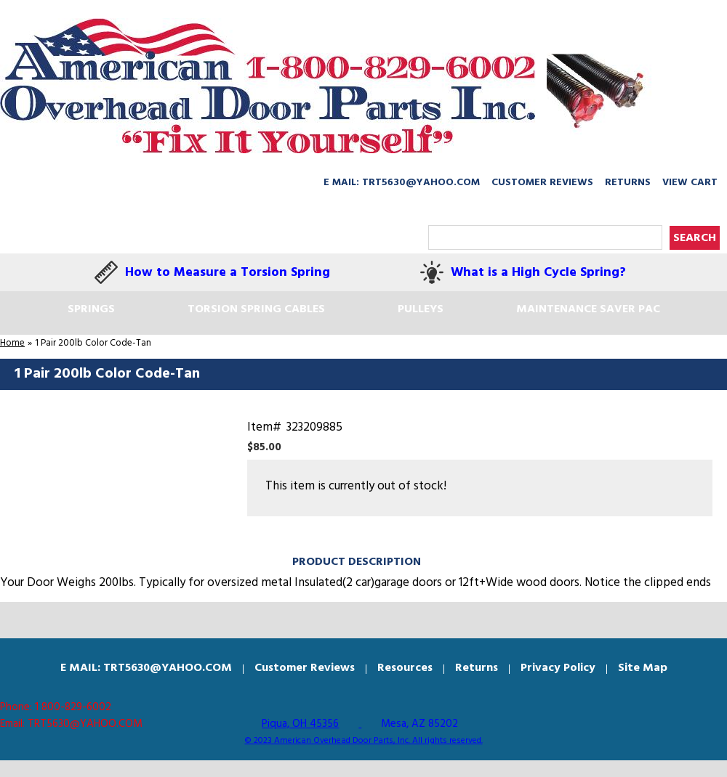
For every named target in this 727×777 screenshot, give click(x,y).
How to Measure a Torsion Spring (227, 272)
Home (12, 343)
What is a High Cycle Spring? (538, 272)
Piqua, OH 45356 (300, 724)
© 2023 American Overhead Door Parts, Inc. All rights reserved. (364, 740)
